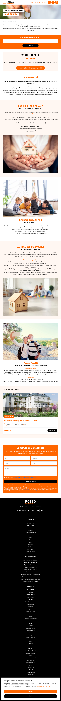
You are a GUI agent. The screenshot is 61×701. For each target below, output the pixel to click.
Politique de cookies (36, 506)
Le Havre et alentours (30, 646)
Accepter (30, 691)
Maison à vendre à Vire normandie (30, 572)
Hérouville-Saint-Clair (30, 637)
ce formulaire (26, 489)
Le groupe (32, 2)
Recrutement (44, 2)
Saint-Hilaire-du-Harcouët (30, 651)
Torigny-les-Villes (30, 667)
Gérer (30, 540)
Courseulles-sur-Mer (30, 628)
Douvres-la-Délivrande (30, 630)
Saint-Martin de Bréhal (31, 658)
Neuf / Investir (30, 525)
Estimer (30, 45)
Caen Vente (30, 599)
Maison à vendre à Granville (30, 567)
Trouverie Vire (31, 674)
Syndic (30, 542)
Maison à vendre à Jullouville (30, 569)
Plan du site (30, 547)
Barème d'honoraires (30, 551)
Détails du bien (52, 430)
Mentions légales (24, 506)
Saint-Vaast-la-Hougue (30, 662)
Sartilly (30, 665)
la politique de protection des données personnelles (24, 477)
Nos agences (37, 2)
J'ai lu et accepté (20, 477)
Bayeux (30, 614)
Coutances (30, 625)
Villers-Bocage (30, 677)
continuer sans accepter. (42, 688)
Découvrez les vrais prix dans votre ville (30, 68)
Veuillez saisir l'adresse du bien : (30, 38)
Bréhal (30, 616)
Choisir (30, 696)
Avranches (30, 606)
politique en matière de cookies (44, 686)
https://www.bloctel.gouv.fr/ (39, 490)
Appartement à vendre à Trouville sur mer (30, 574)
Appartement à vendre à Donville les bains (30, 579)
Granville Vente (30, 592)
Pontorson (30, 648)
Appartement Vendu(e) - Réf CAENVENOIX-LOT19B (20, 421)
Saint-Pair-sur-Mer (30, 660)
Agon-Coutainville (30, 604)
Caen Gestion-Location (30, 602)
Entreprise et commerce (30, 532)
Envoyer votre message (30, 481)
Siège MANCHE (30, 590)
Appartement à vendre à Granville (30, 560)
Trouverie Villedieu (31, 672)
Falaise (30, 633)
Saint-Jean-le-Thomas (30, 653)
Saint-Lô (30, 655)
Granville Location (31, 594)
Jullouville (30, 643)
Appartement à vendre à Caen (30, 562)
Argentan (30, 609)
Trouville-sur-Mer (30, 670)
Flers (30, 635)
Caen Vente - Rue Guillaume (30, 618)
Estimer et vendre (30, 523)
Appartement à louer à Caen (30, 565)
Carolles (30, 621)
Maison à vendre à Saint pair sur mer (30, 577)
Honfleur (30, 641)
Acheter (30, 528)
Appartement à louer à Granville (30, 581)
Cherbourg (30, 623)
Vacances (30, 530)
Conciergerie (30, 544)
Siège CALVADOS (30, 597)
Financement (30, 535)
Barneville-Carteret (30, 611)
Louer (30, 537)
